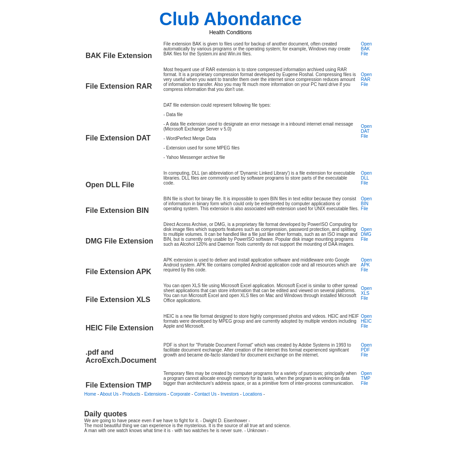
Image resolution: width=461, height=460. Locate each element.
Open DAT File (366, 131)
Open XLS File (366, 293)
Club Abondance (230, 19)
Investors (230, 394)
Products (131, 394)
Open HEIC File (366, 321)
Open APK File (366, 264)
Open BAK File (366, 48)
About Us (109, 394)
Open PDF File (366, 350)
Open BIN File (366, 203)
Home (90, 394)
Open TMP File (366, 378)
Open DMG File (366, 234)
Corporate (180, 394)
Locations (252, 394)
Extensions (155, 394)
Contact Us (205, 394)
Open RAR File (366, 79)
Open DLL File (366, 178)
